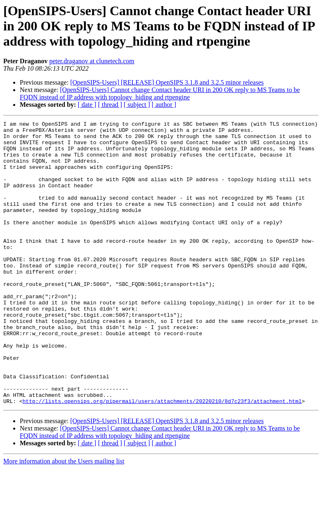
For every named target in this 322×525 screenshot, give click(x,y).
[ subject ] (137, 104)
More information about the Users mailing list (63, 517)
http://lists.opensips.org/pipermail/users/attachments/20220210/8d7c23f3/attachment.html (162, 457)
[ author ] (164, 104)
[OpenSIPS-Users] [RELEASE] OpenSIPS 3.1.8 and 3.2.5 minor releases (167, 82)
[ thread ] (110, 104)
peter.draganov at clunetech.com (91, 61)
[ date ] (87, 104)
